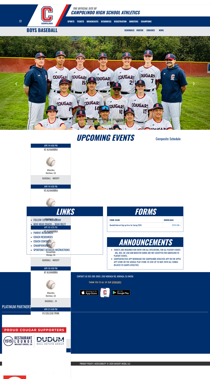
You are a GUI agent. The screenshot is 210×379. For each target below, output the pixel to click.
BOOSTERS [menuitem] (133, 21)
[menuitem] (80, 21)
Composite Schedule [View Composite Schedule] (168, 138)
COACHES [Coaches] (151, 30)
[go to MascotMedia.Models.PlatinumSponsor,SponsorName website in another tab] (105, 339)
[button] (91, 122)
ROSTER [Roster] (139, 30)
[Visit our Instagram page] (20, 21)
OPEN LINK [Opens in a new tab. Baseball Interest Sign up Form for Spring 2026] (176, 225)
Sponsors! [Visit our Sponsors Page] (116, 282)
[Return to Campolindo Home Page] (47, 15)
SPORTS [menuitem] (71, 21)
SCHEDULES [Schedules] (129, 30)
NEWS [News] (161, 30)
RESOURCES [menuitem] (106, 21)
